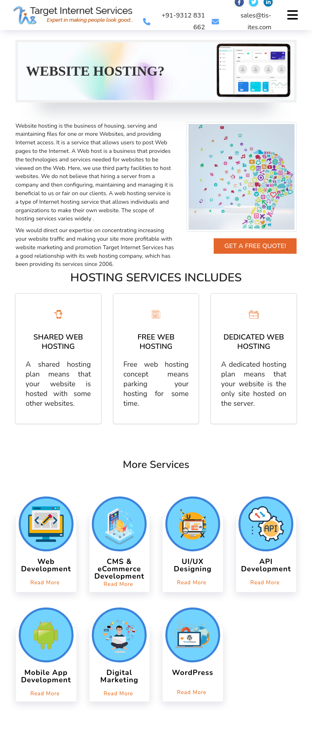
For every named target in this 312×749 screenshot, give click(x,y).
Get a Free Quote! (255, 246)
